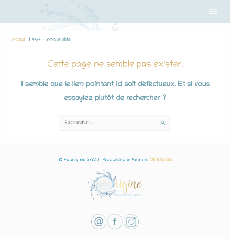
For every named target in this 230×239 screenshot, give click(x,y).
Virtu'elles (161, 160)
